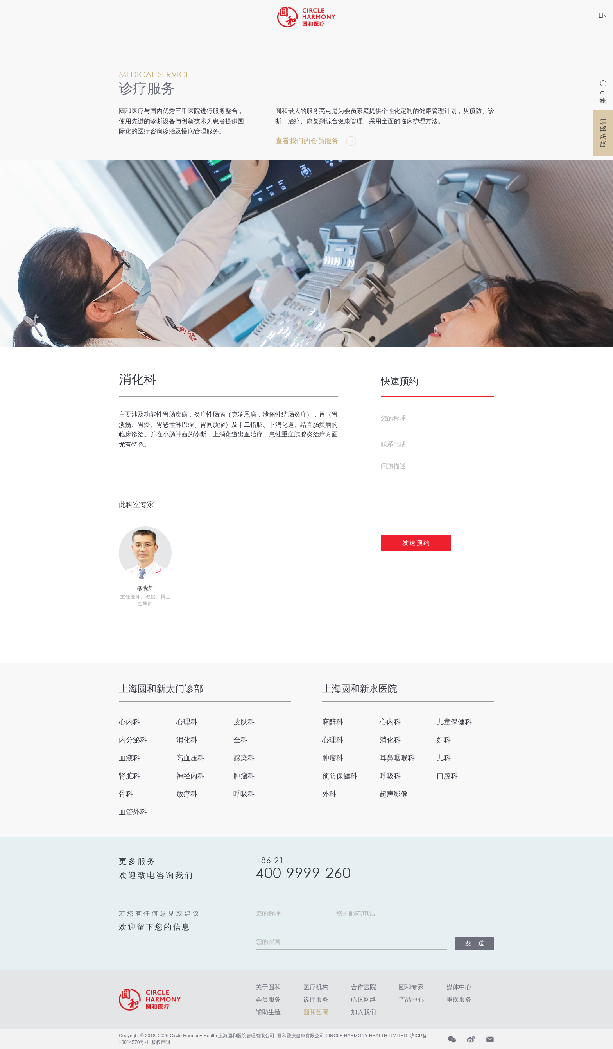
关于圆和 (268, 987)
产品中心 (411, 999)
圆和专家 (411, 987)
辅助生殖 (268, 1012)
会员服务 (268, 999)
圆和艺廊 (315, 1012)
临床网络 (363, 999)
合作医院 (363, 987)
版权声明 (160, 1042)
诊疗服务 (315, 999)
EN (603, 15)
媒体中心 (458, 987)
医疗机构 (315, 987)
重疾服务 (458, 999)
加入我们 (363, 1012)
